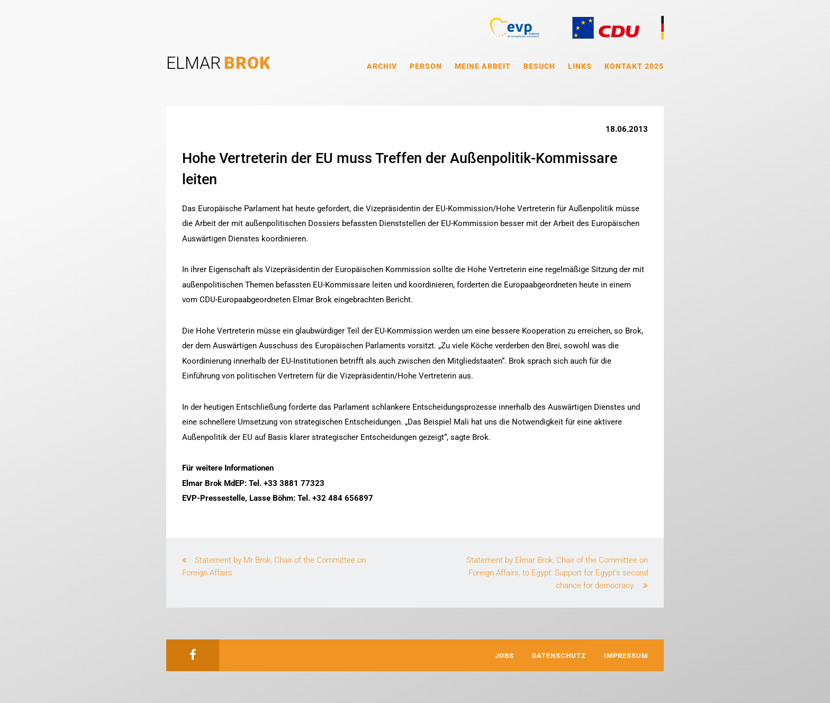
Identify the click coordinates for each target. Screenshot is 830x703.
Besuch (539, 66)
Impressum (626, 656)
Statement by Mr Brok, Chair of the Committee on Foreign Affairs (274, 566)
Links (580, 66)
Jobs (504, 656)
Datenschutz (559, 656)
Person (426, 66)
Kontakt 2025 (634, 66)
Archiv (382, 66)
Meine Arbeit (483, 66)
